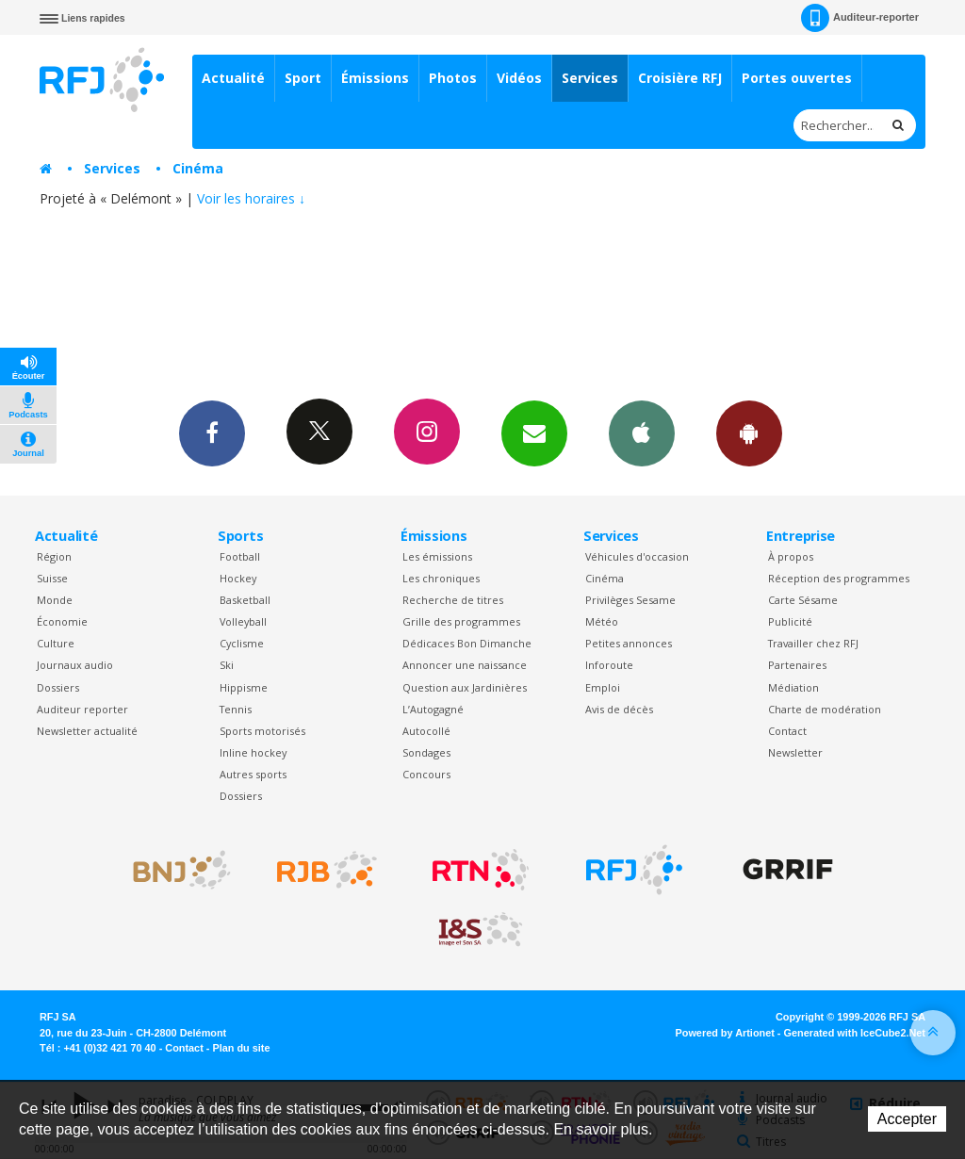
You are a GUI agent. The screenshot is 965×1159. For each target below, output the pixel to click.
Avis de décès (619, 709)
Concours (426, 774)
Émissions (375, 78)
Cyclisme (242, 643)
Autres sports (253, 774)
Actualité (233, 78)
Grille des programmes (461, 621)
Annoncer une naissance (464, 665)
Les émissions (437, 556)
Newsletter (795, 752)
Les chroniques (441, 578)
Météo (601, 621)
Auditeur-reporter (860, 18)
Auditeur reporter (82, 709)
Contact (787, 731)
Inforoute (609, 665)
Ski (227, 665)
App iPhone (642, 432)
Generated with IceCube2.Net (854, 1032)
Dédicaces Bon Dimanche (467, 643)
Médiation (793, 687)
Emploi (602, 687)
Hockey (238, 578)
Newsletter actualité (87, 731)
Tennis (236, 709)
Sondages (426, 752)
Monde (55, 600)
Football (240, 556)
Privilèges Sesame (630, 600)
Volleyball (243, 621)
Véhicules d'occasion (637, 556)
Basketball (245, 600)
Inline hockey (253, 752)
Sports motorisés (262, 731)
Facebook (212, 432)
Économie (62, 621)
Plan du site (241, 1047)
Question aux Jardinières (464, 687)
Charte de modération (824, 709)
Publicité (790, 621)
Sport (303, 78)
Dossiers (58, 687)
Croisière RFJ (680, 78)
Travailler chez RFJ (813, 643)
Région (54, 556)
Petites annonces (628, 643)
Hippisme (244, 687)
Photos (453, 78)
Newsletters (534, 432)
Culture (55, 643)
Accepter (907, 1119)
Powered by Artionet (725, 1032)
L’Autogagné (433, 709)
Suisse (52, 578)
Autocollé (426, 731)
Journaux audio (75, 665)
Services (590, 78)
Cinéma (197, 168)
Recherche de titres (452, 600)
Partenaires (797, 665)
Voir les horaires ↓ (251, 198)
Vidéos (519, 78)
